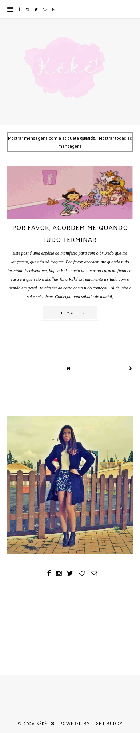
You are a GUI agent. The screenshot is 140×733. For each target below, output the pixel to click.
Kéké (41, 723)
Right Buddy (107, 723)
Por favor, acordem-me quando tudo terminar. (70, 233)
